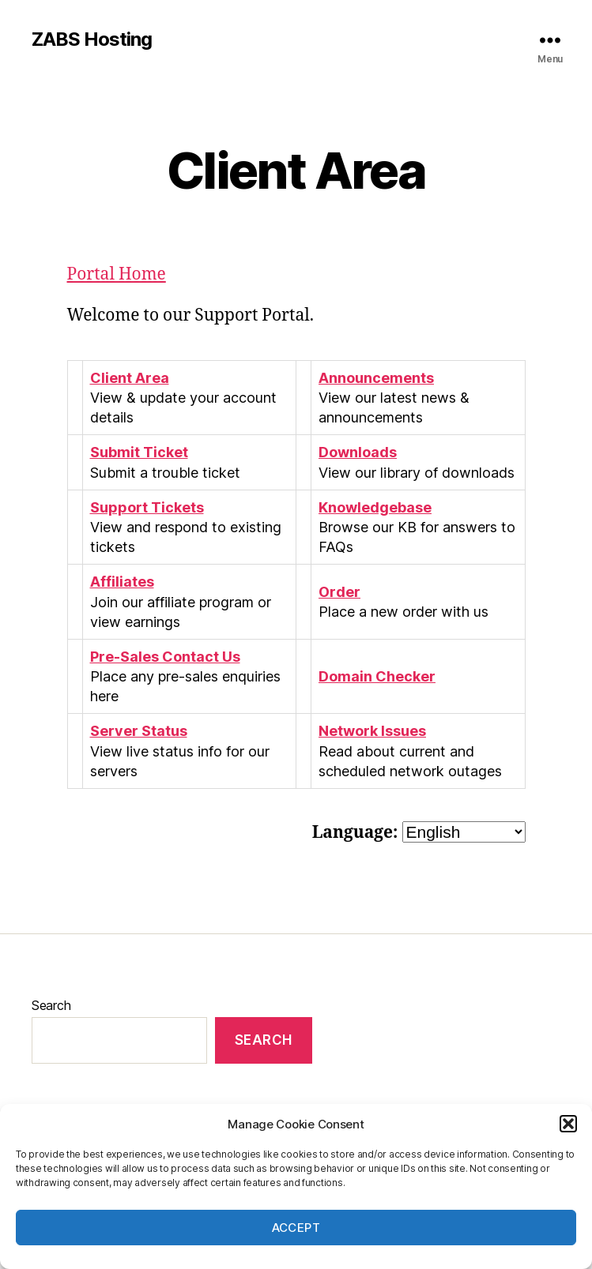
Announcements (376, 378)
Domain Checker (377, 676)
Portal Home (116, 274)
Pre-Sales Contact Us (165, 656)
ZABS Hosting (92, 39)
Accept (296, 1227)
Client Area (129, 378)
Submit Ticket (139, 452)
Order (339, 592)
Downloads (358, 452)
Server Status (138, 731)
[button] (568, 1124)
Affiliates (122, 581)
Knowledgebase (375, 507)
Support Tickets (147, 507)
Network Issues (372, 731)
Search (51, 1005)
